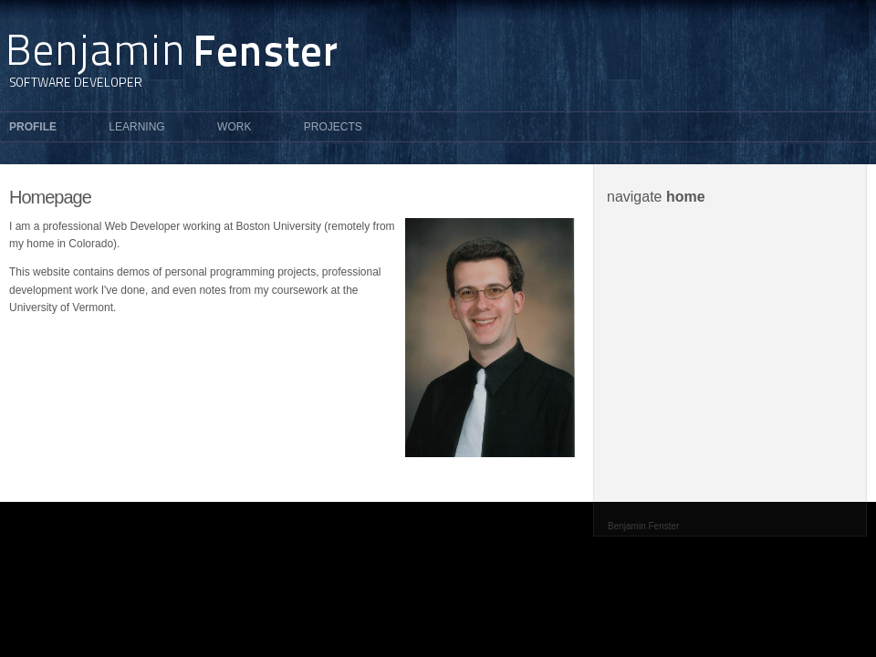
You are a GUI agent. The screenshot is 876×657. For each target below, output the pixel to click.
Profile (33, 126)
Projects (333, 126)
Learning (136, 126)
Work (234, 126)
